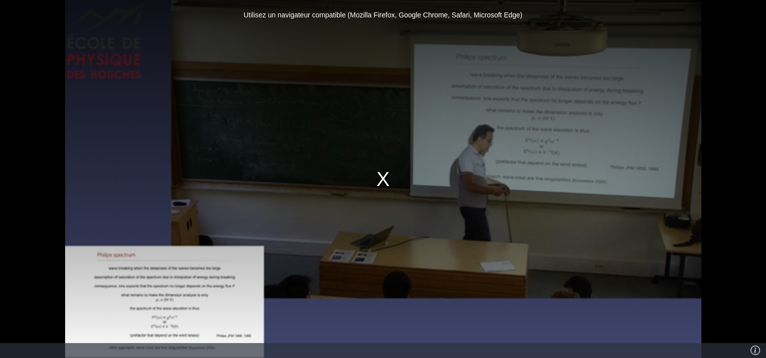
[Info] (755, 350)
